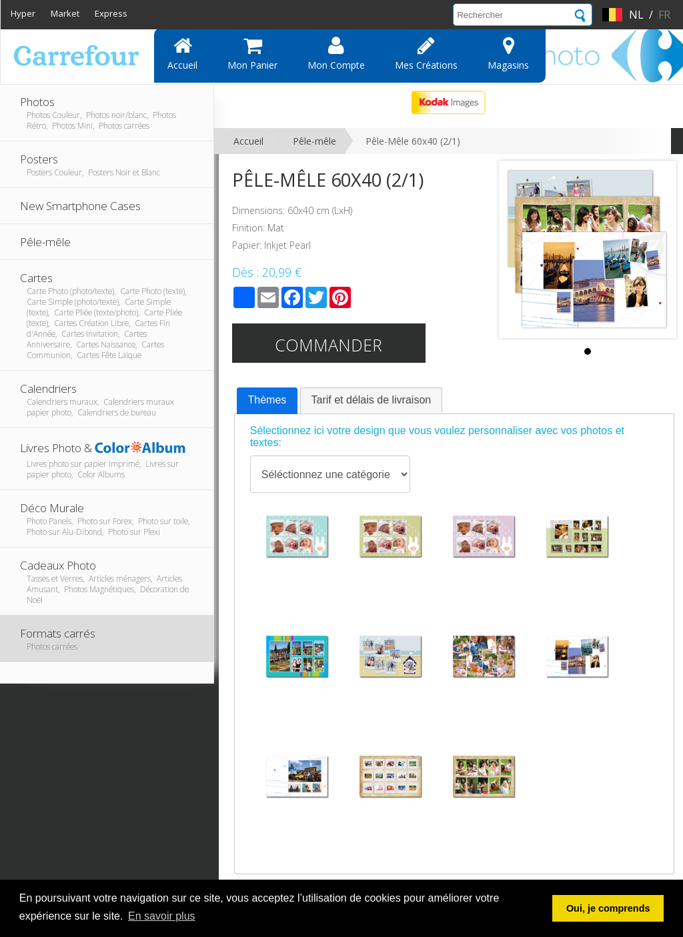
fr (664, 14)
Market (65, 13)
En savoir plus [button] (161, 916)
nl (636, 14)
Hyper (23, 13)
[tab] (267, 400)
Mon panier (252, 53)
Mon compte (336, 53)
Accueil (182, 53)
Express (111, 13)
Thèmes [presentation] (267, 399)
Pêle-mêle (314, 141)
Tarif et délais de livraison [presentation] (371, 399)
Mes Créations (426, 53)
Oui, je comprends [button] (608, 908)
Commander (328, 344)
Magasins (508, 53)
